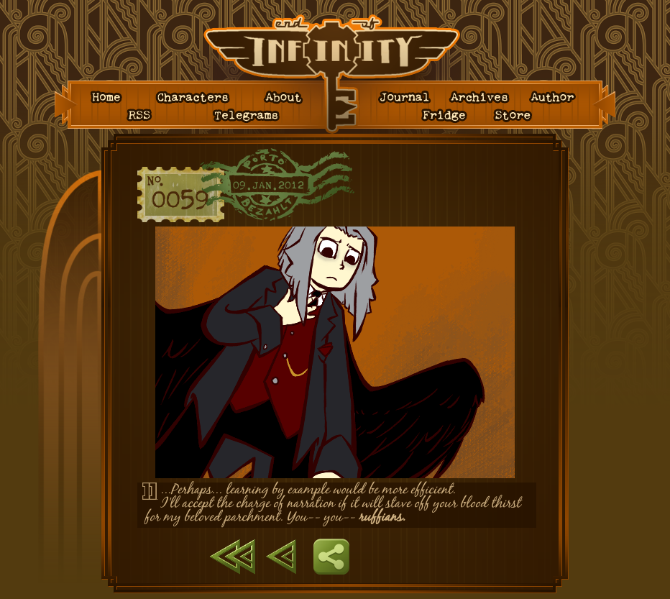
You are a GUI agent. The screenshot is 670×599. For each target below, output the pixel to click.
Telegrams (248, 116)
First (232, 557)
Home (108, 98)
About (285, 98)
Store (516, 116)
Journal (406, 98)
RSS (141, 116)
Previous (281, 557)
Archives (481, 98)
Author (554, 98)
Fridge (446, 116)
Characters (194, 98)
